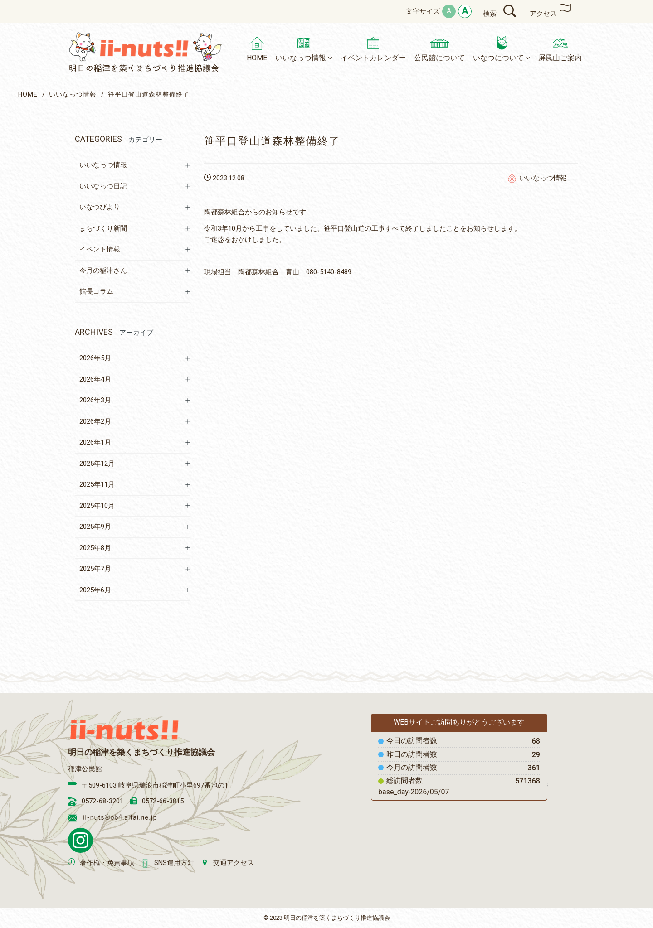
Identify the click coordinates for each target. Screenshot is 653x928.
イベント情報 (99, 249)
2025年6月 (95, 590)
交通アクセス (233, 863)
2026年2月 (95, 421)
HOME (28, 94)
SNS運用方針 (174, 863)
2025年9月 (95, 526)
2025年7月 (95, 569)
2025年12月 (97, 463)
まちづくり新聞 (103, 228)
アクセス (543, 14)
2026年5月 (95, 358)
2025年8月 (95, 548)
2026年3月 (95, 400)
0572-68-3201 (102, 801)
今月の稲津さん (103, 270)
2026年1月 (95, 442)
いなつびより (99, 207)
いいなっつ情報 (73, 94)
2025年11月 (97, 484)
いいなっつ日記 (103, 186)
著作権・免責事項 (107, 863)
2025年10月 (97, 506)
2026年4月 (95, 379)
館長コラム (96, 291)
